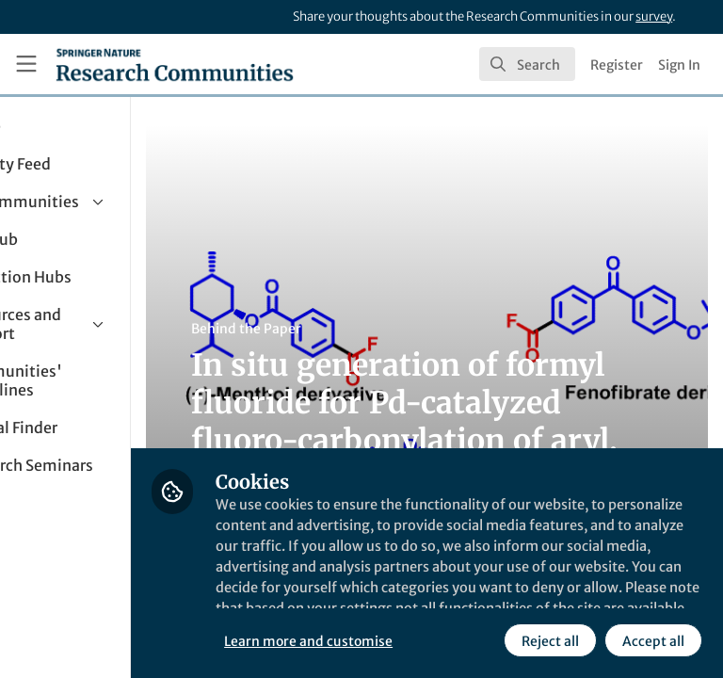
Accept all (484, 639)
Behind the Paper (356, 328)
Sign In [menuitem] (679, 64)
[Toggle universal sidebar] (26, 64)
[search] (527, 64)
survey (653, 16)
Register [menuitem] (616, 64)
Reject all (381, 639)
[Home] (175, 64)
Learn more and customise (419, 597)
